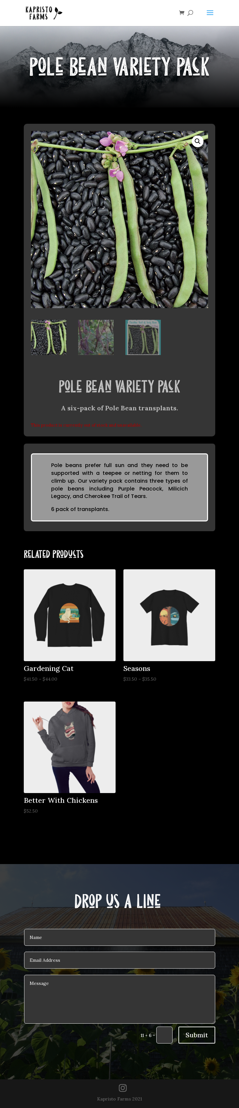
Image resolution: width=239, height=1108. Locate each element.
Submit (197, 1035)
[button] (198, 141)
